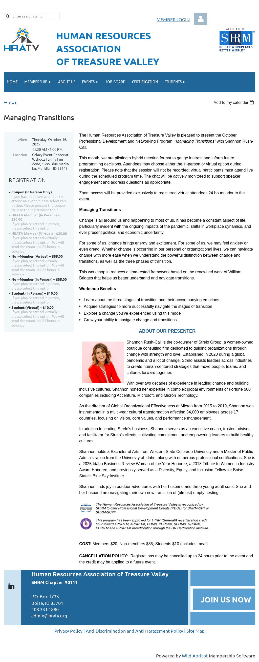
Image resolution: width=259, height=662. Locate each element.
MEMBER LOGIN (173, 19)
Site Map (195, 630)
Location (20, 154)
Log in (200, 19)
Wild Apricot (195, 655)
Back (13, 103)
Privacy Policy (68, 630)
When (22, 139)
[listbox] (234, 102)
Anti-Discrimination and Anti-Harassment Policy (134, 630)
